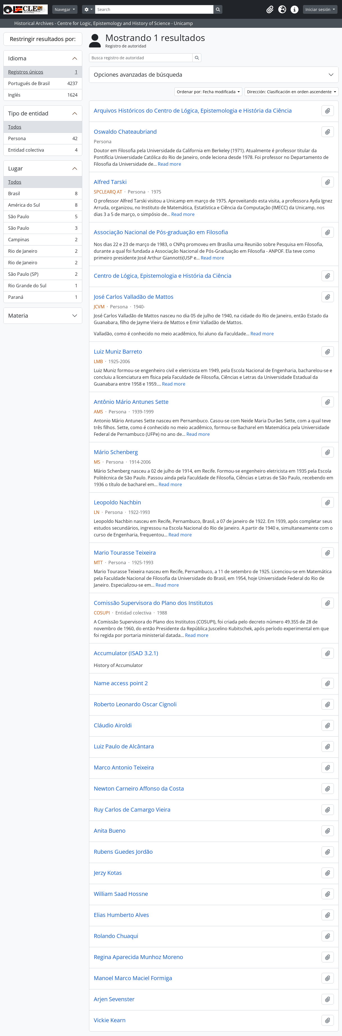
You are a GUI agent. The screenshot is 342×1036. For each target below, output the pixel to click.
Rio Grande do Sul (42, 287)
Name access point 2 (121, 683)
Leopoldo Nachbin (117, 502)
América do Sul (42, 206)
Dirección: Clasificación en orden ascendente (290, 91)
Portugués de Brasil (42, 84)
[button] (270, 9)
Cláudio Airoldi (113, 725)
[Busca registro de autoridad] (141, 57)
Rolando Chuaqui (116, 936)
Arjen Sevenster (114, 999)
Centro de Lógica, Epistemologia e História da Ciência (162, 275)
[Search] (154, 9)
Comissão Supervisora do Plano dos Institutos (153, 603)
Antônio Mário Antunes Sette (131, 402)
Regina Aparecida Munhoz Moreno (138, 957)
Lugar (15, 168)
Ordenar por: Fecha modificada (207, 91)
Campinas (42, 240)
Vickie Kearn (110, 1020)
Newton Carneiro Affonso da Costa (139, 788)
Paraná (42, 298)
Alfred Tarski (110, 182)
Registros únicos (42, 73)
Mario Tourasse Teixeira (125, 552)
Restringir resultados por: (43, 39)
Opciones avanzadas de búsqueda (138, 74)
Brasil (42, 194)
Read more (169, 164)
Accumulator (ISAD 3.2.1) (126, 653)
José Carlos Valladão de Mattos (134, 296)
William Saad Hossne (121, 894)
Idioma (17, 58)
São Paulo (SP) (42, 275)
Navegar (63, 9)
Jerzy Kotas (108, 872)
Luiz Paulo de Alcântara (124, 746)
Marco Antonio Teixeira (124, 767)
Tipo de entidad (28, 113)
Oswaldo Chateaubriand (125, 131)
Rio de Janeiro (42, 252)
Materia (18, 315)
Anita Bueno (110, 830)
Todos (14, 127)
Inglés (42, 96)
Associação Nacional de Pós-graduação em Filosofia (161, 232)
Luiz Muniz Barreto (118, 351)
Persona (42, 139)
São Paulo (42, 217)
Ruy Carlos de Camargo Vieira (132, 809)
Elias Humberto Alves (121, 915)
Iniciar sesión (318, 9)
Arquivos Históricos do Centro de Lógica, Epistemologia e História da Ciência (193, 110)
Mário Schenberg (116, 452)
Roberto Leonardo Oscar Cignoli (135, 704)
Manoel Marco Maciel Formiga (133, 978)
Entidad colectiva (42, 151)
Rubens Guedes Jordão (123, 851)
